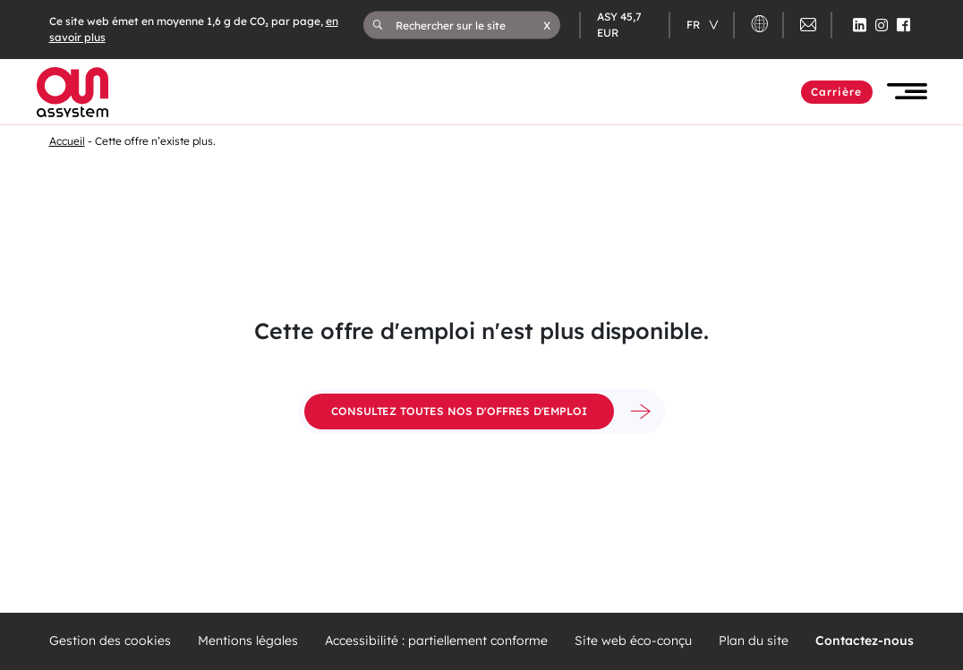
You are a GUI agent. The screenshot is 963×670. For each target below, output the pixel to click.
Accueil (67, 141)
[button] (546, 25)
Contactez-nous (864, 641)
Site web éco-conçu (633, 641)
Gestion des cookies (110, 641)
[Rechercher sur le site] (470, 25)
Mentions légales (248, 641)
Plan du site (753, 641)
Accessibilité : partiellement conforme (436, 641)
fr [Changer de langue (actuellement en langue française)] (694, 24)
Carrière (837, 91)
